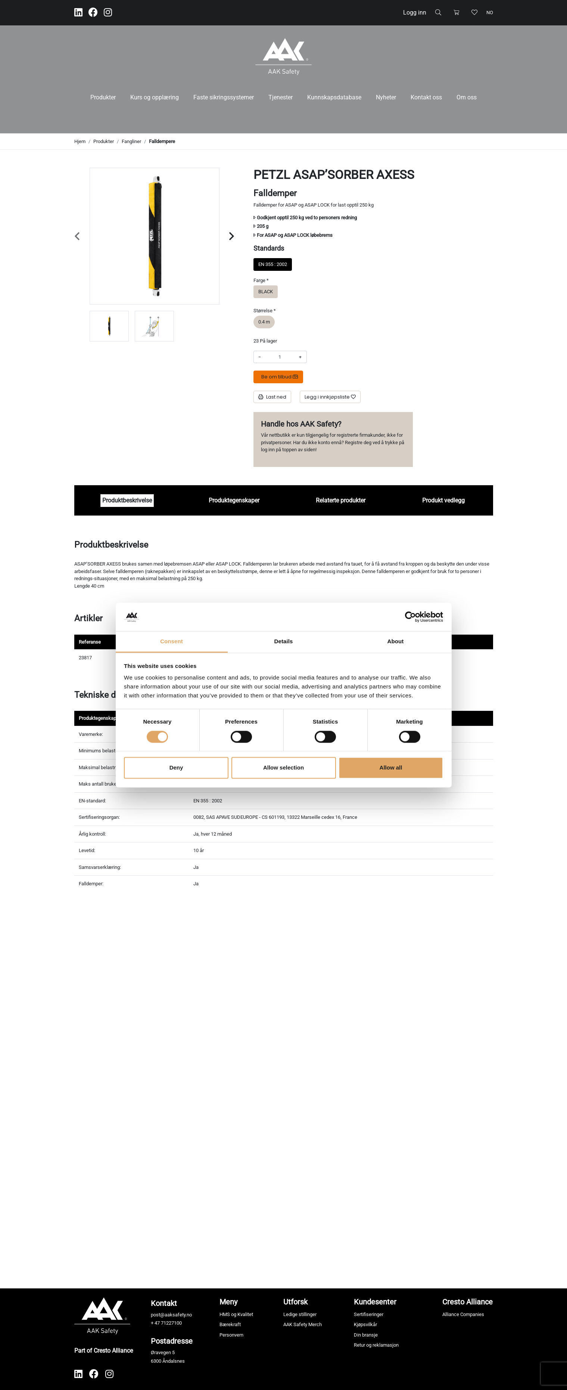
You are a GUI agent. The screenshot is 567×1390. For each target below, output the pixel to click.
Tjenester (280, 97)
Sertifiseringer (368, 1314)
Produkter (103, 97)
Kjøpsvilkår (365, 1324)
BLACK (265, 291)
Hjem (79, 141)
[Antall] (280, 357)
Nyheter (386, 97)
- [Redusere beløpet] (259, 356)
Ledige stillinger (300, 1314)
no (489, 12)
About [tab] (395, 641)
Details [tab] (283, 641)
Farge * (261, 280)
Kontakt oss (426, 97)
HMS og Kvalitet (236, 1314)
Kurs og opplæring (154, 97)
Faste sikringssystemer (223, 97)
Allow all (391, 768)
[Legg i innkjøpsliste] (330, 397)
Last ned (272, 396)
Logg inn (414, 12)
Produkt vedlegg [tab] (443, 500)
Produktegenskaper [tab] (234, 500)
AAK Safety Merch (302, 1324)
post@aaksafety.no (171, 1315)
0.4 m (264, 321)
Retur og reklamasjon (376, 1345)
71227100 (171, 1323)
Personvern (231, 1335)
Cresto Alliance (467, 1301)
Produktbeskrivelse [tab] (127, 500)
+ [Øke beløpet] (300, 356)
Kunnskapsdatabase (334, 97)
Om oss (467, 97)
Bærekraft (230, 1324)
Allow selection (283, 768)
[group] (109, 326)
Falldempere (162, 141)
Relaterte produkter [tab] (340, 500)
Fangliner (131, 141)
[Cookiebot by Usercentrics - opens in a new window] (410, 616)
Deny (176, 768)
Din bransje (366, 1335)
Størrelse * (264, 310)
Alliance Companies (463, 1314)
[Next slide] (231, 236)
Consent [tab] (171, 641)
